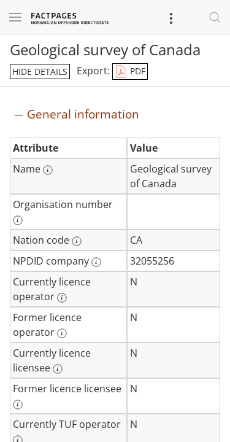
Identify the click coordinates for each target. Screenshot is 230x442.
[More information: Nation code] (77, 241)
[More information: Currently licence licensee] (58, 369)
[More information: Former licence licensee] (18, 404)
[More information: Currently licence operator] (62, 298)
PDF (130, 72)
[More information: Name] (48, 170)
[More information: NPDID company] (96, 262)
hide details (39, 71)
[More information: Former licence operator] (62, 333)
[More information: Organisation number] (18, 220)
